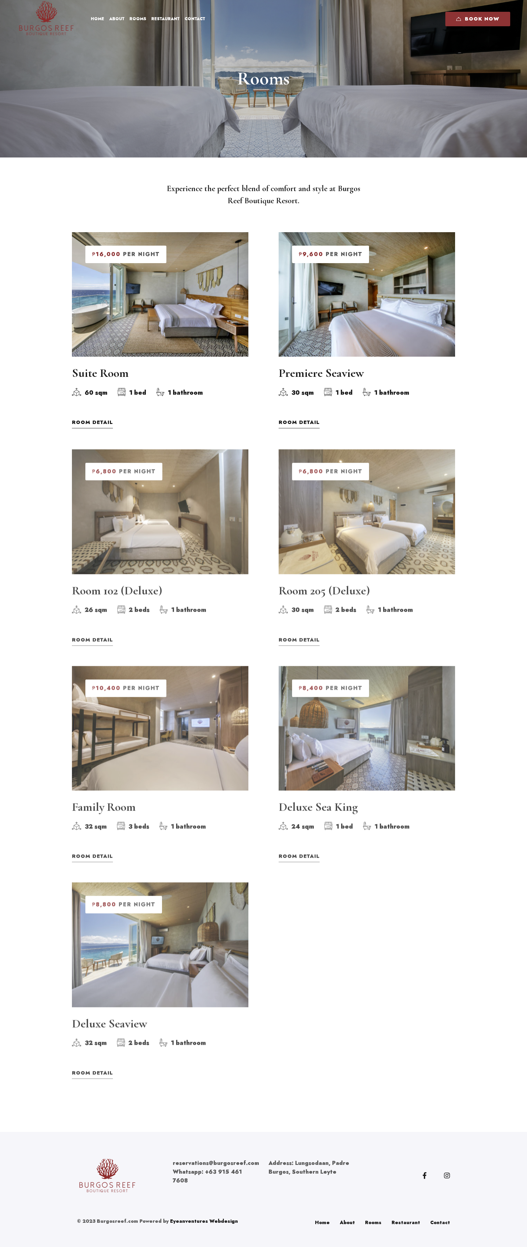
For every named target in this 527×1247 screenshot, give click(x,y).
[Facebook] (425, 1176)
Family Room (104, 816)
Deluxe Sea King (318, 816)
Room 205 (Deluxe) (324, 599)
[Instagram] (447, 1176)
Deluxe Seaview (109, 1032)
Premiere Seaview (321, 374)
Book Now (477, 19)
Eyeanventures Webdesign (204, 1221)
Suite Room (100, 374)
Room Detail (92, 423)
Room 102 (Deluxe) (117, 599)
